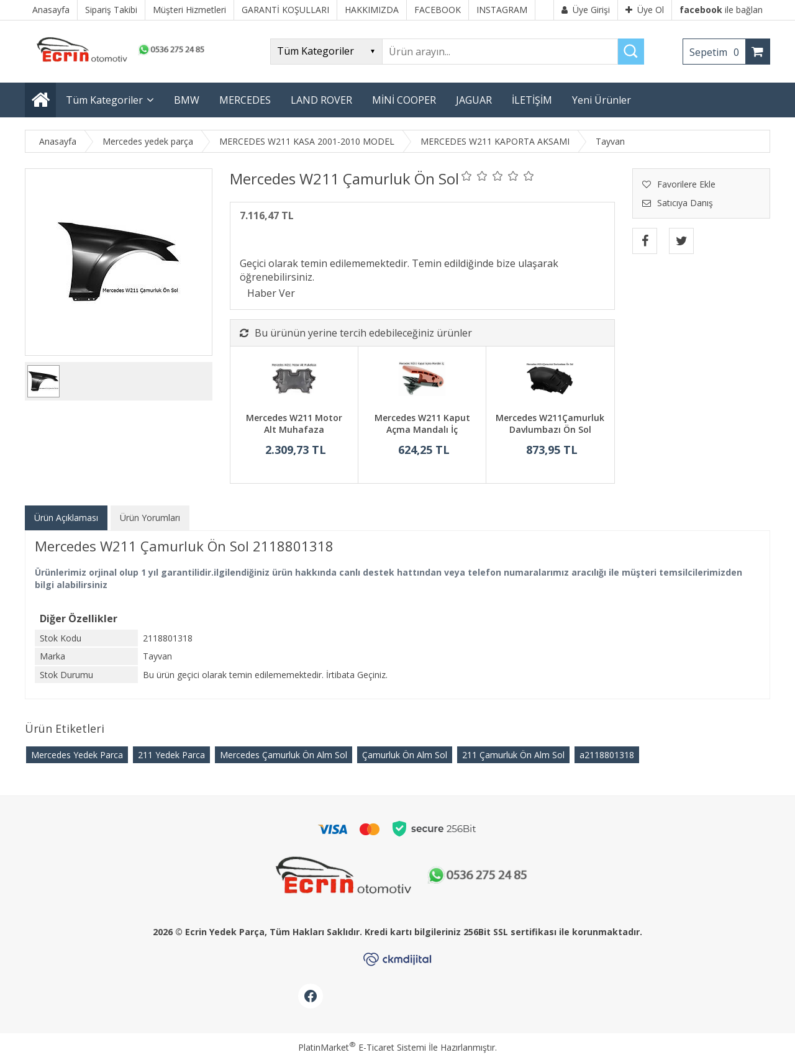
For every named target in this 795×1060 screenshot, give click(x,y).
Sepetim (717, 52)
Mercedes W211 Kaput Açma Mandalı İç (422, 424)
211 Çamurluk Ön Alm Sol (513, 755)
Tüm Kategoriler (104, 100)
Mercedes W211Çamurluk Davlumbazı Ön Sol (550, 424)
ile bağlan (721, 10)
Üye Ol (644, 10)
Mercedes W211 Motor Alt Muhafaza (294, 424)
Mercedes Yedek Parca (77, 755)
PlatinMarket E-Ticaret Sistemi (362, 1047)
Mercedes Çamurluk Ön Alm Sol (283, 755)
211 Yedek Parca (171, 755)
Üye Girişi (585, 10)
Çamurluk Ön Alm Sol (404, 755)
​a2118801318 (606, 755)
